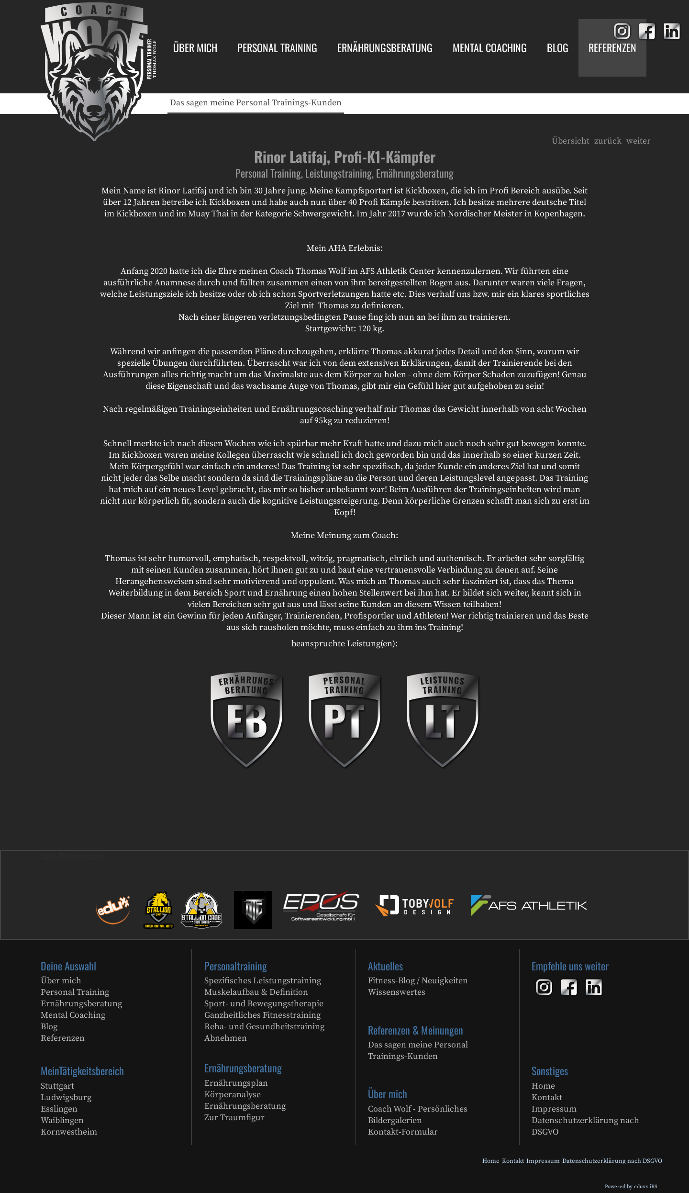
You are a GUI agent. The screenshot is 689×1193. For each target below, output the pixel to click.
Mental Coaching (73, 1015)
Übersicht (570, 140)
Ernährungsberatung (81, 1003)
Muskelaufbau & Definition (256, 992)
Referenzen (63, 1038)
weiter (638, 140)
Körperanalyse (232, 1094)
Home (543, 1086)
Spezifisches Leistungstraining (262, 980)
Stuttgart (57, 1086)
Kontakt (547, 1097)
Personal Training (75, 992)
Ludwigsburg (66, 1097)
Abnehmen (225, 1038)
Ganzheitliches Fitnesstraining (262, 1015)
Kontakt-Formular (403, 1131)
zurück (608, 140)
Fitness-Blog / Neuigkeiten (418, 980)
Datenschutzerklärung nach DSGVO (585, 1126)
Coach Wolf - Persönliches (417, 1108)
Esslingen (59, 1108)
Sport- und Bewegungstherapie (263, 1003)
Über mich (61, 980)
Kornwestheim (69, 1131)
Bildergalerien (395, 1120)
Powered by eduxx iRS (631, 1186)
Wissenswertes (396, 992)
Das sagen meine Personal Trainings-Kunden (418, 1050)
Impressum (554, 1108)
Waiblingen (62, 1120)
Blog (49, 1026)
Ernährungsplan (236, 1083)
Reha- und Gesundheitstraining (264, 1026)
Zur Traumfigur (234, 1117)
